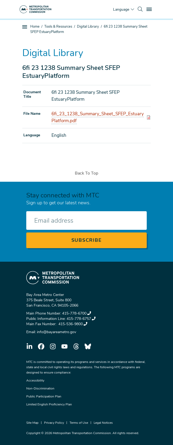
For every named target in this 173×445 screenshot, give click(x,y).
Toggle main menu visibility (149, 9)
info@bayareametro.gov (56, 331)
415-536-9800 (72, 324)
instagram (53, 346)
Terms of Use (79, 423)
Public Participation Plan (43, 396)
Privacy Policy (54, 423)
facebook (41, 346)
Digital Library (88, 26)
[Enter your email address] (86, 220)
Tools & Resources (58, 26)
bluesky (88, 346)
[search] (140, 9)
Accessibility (35, 380)
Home (35, 26)
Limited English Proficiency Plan (49, 404)
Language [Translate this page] (121, 9)
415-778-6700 (76, 313)
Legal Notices (103, 423)
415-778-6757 (81, 318)
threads (76, 346)
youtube (64, 346)
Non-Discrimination (40, 388)
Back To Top (86, 173)
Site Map (32, 423)
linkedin (29, 346)
